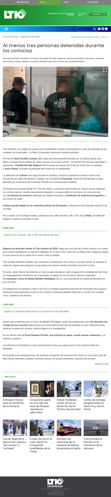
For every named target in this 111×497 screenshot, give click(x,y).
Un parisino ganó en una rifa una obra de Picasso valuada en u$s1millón (40, 406)
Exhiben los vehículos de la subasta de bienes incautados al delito (69, 443)
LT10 (42, 2)
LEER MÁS (8, 228)
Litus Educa (92, 2)
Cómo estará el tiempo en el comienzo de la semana (93, 443)
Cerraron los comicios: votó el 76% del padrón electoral (31, 235)
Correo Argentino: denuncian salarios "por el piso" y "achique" (14, 443)
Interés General (11, 37)
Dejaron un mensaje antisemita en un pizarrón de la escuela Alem (36, 311)
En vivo (96, 14)
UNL (8, 2)
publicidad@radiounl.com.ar (55, 493)
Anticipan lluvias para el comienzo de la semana (13, 403)
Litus (66, 2)
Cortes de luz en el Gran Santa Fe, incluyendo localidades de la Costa (41, 445)
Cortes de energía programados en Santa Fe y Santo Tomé (94, 404)
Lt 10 (15, 14)
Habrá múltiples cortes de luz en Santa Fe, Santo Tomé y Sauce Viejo (69, 404)
